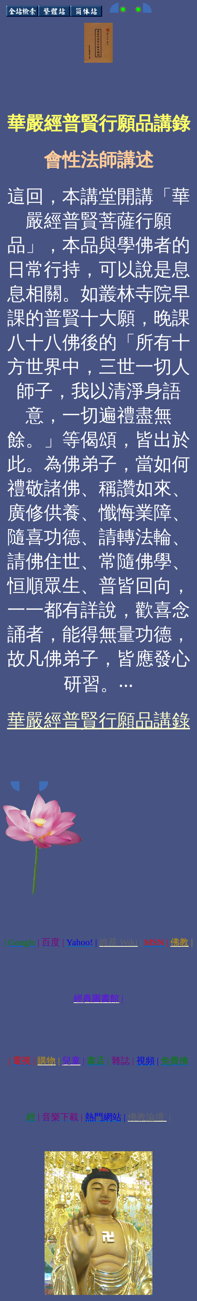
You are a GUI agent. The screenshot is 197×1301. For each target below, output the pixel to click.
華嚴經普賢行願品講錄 (98, 720)
